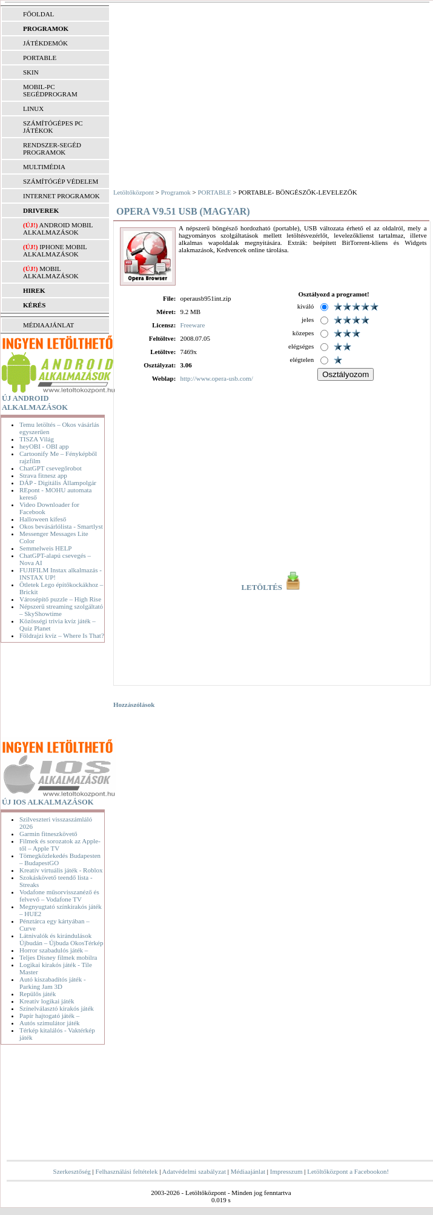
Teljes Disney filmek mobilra (58, 957)
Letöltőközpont (133, 192)
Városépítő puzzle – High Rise (60, 599)
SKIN (31, 72)
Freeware (192, 325)
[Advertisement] (54, 693)
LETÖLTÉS (272, 587)
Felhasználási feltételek (127, 1171)
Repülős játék (37, 993)
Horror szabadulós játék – (53, 950)
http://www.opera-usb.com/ (216, 378)
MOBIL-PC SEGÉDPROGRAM (50, 90)
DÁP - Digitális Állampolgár (57, 482)
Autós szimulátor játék (49, 1022)
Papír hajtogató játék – (49, 1015)
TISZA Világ (36, 439)
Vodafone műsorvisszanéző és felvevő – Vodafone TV (59, 895)
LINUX (33, 108)
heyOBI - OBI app (44, 446)
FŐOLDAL (38, 14)
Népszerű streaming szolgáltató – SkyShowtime (61, 610)
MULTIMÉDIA (44, 166)
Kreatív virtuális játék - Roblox (60, 870)
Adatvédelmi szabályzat (194, 1171)
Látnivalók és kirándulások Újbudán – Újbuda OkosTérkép (61, 939)
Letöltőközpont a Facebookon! (348, 1171)
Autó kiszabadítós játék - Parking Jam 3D (52, 983)
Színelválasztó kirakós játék (56, 1008)
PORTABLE (39, 57)
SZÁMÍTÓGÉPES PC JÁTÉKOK (53, 126)
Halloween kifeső (42, 519)
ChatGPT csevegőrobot (50, 468)
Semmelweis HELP (45, 548)
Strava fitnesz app (43, 475)
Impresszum (286, 1171)
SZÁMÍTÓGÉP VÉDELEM (60, 181)
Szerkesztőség (72, 1171)
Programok (176, 192)
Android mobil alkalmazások (58, 228)
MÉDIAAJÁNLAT (48, 325)
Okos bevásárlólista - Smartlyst (61, 526)
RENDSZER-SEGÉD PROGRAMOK (52, 148)
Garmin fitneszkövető (48, 833)
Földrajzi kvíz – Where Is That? (61, 635)
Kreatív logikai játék (46, 1001)
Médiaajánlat (248, 1171)
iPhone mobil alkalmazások (55, 250)
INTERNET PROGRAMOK (61, 195)
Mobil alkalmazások (51, 272)
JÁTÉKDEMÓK (45, 43)
